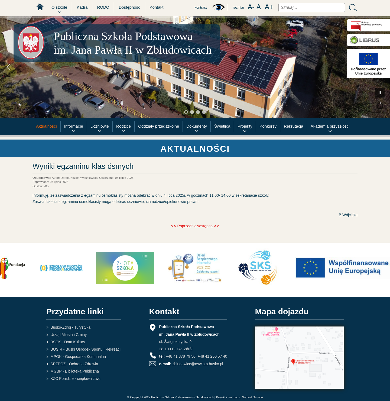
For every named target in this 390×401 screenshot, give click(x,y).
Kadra (82, 7)
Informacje (73, 126)
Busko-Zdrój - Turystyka (70, 327)
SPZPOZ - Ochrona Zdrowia (74, 364)
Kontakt (157, 7)
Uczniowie (99, 126)
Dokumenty (196, 126)
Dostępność (129, 7)
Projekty (245, 126)
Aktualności (46, 126)
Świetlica (222, 126)
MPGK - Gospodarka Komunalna (78, 356)
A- (251, 7)
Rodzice (123, 126)
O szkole (59, 7)
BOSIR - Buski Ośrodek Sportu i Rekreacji (85, 349)
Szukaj (351, 7)
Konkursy (268, 126)
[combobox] (311, 7)
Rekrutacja (293, 126)
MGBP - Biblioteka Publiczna (74, 371)
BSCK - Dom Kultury (67, 342)
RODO (103, 7)
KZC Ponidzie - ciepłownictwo (75, 378)
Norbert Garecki (252, 397)
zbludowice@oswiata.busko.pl (197, 364)
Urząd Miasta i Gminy (68, 334)
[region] (195, 67)
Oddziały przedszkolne (158, 126)
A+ (269, 7)
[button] (8, 67)
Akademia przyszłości (330, 126)
